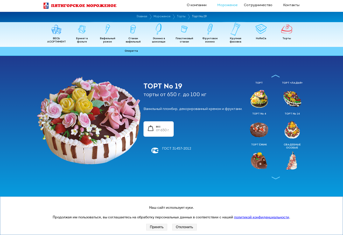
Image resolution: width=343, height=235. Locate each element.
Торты (181, 16)
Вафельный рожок (107, 40)
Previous (276, 76)
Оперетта (131, 51)
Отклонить (184, 227)
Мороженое (227, 5)
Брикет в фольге (82, 40)
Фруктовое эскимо (210, 40)
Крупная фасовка (235, 40)
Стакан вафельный (133, 40)
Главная (142, 16)
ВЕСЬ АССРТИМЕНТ (56, 40)
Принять (157, 227)
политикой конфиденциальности (261, 217)
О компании (196, 5)
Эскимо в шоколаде (158, 40)
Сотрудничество (258, 5)
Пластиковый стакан (184, 40)
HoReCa (261, 38)
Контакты (291, 5)
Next (276, 177)
